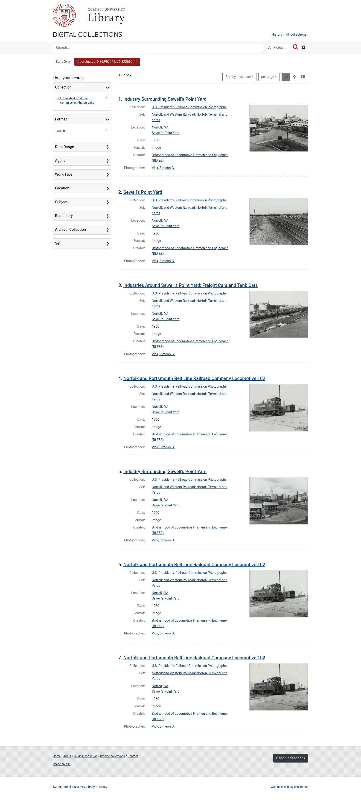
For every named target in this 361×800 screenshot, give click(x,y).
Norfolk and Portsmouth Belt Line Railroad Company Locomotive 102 (194, 378)
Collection (63, 87)
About (67, 756)
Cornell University (64, 15)
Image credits (62, 764)
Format (61, 119)
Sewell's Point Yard (165, 133)
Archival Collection (70, 229)
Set (58, 243)
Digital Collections (87, 34)
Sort (238, 77)
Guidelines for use (85, 756)
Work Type (63, 174)
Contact (133, 756)
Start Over (63, 62)
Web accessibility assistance (289, 787)
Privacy (102, 787)
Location (62, 188)
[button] (107, 62)
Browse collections (112, 756)
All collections (296, 35)
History (277, 35)
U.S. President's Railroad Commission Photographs (189, 107)
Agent (60, 160)
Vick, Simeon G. (163, 168)
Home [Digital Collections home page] (57, 756)
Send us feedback (290, 758)
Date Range (64, 147)
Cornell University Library (78, 787)
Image (61, 130)
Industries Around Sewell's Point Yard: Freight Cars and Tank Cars (190, 285)
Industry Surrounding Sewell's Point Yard (165, 99)
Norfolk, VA (160, 127)
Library (105, 15)
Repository (64, 216)
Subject (61, 202)
